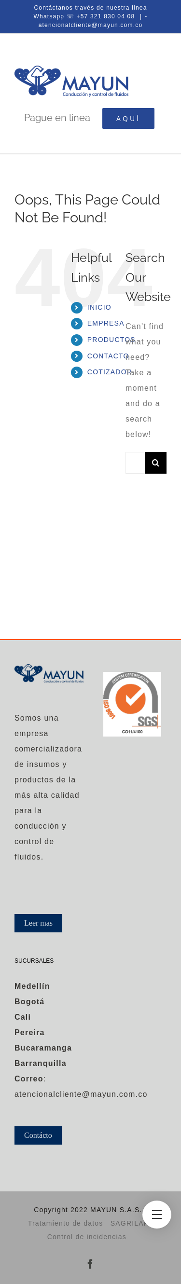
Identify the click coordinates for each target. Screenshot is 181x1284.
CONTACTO (108, 356)
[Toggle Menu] (156, 1215)
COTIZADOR (109, 372)
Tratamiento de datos (65, 1223)
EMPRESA (106, 323)
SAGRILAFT (132, 1223)
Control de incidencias (86, 1237)
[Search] (156, 463)
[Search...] (135, 463)
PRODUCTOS (111, 339)
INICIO (99, 307)
